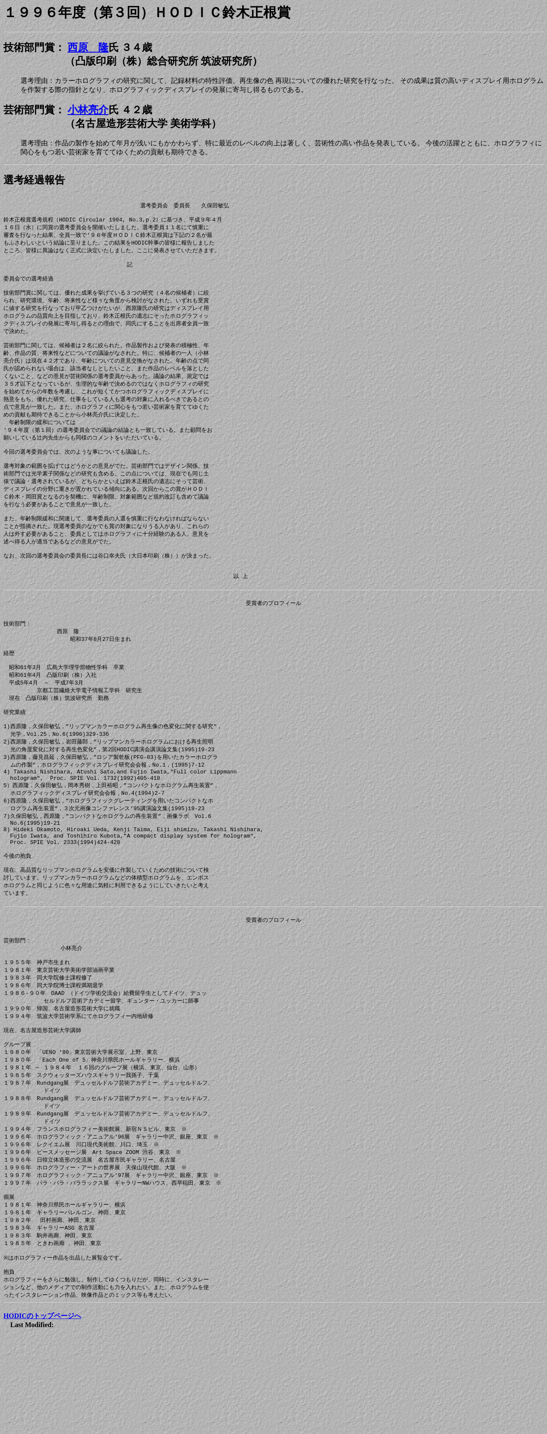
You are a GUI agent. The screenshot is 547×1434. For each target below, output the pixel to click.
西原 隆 (88, 47)
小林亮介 (88, 109)
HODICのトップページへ (42, 1411)
